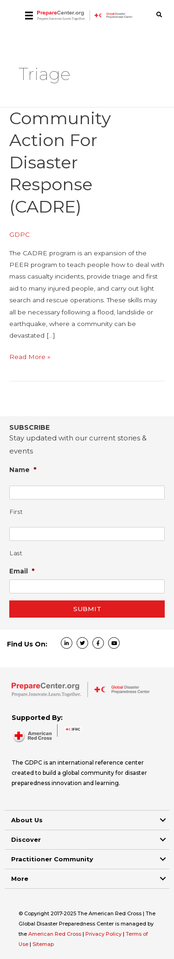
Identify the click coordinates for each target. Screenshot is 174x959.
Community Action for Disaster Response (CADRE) (60, 162)
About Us (27, 820)
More (19, 878)
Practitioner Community (52, 859)
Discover (26, 839)
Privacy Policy (104, 934)
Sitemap (43, 944)
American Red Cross (55, 934)
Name (23, 469)
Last (16, 553)
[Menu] (29, 15)
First (16, 511)
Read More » (30, 357)
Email (22, 570)
